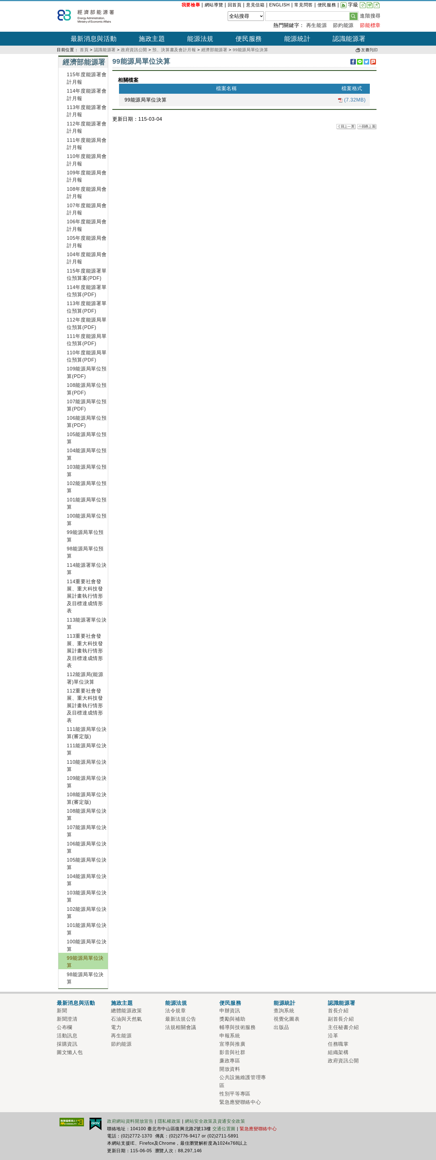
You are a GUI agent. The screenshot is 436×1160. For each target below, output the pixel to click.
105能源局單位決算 (86, 863)
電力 (116, 1027)
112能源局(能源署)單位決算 (85, 678)
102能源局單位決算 (86, 912)
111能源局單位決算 (86, 749)
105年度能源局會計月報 (86, 241)
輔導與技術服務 (237, 1027)
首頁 (84, 49)
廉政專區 (229, 1060)
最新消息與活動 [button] (94, 38)
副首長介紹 (341, 1019)
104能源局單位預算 (86, 454)
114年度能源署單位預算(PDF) (86, 291)
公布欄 (64, 1027)
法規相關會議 (180, 1027)
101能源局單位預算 (86, 503)
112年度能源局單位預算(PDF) (86, 323)
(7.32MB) (352, 100)
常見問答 (303, 5)
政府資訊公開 (134, 49)
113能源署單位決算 (86, 623)
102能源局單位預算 (86, 487)
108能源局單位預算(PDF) (86, 388)
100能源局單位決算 (86, 945)
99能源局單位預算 (85, 536)
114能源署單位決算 (86, 568)
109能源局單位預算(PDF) (86, 372)
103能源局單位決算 (86, 896)
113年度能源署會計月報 (86, 111)
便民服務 (327, 5)
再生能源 (316, 25)
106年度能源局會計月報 (86, 225)
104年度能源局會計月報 (86, 258)
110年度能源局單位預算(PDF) (86, 356)
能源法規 (176, 1003)
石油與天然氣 (126, 1019)
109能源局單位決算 (86, 781)
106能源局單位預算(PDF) (86, 421)
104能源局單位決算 (86, 880)
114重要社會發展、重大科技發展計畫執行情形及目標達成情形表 (85, 596)
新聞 (62, 1010)
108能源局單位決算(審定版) (86, 798)
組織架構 (338, 1052)
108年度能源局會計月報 (86, 192)
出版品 (281, 1027)
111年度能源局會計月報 (86, 143)
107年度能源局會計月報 (86, 209)
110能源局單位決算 (86, 765)
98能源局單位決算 (85, 978)
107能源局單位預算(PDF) (86, 405)
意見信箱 (255, 5)
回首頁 (235, 5)
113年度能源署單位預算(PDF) (86, 307)
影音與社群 (232, 1052)
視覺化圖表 (286, 1019)
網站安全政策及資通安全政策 (215, 1121)
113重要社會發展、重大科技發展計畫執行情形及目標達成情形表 (85, 650)
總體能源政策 (126, 1010)
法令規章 (175, 1010)
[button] (354, 16)
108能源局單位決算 (86, 814)
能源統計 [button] (297, 38)
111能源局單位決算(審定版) (86, 732)
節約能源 (343, 25)
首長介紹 (338, 1010)
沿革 (333, 1035)
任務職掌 (338, 1044)
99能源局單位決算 (250, 49)
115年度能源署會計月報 (86, 78)
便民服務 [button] (249, 38)
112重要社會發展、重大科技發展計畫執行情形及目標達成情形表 (85, 705)
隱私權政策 (169, 1121)
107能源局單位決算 (86, 831)
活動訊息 (67, 1035)
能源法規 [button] (200, 38)
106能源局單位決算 (86, 847)
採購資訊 (67, 1044)
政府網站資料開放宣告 (130, 1121)
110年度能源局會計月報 (86, 160)
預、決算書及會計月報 (174, 49)
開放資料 (229, 1069)
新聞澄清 (67, 1019)
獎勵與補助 (232, 1019)
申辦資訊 (229, 1010)
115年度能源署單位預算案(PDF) (86, 274)
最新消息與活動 (76, 1003)
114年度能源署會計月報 (86, 94)
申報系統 (229, 1035)
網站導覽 (214, 5)
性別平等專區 (235, 1094)
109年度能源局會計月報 (86, 176)
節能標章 (370, 25)
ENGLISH (279, 5)
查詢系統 (284, 1010)
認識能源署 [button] (349, 38)
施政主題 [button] (152, 38)
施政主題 (122, 1003)
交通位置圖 (224, 1128)
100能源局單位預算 (86, 519)
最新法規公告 (180, 1019)
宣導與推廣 (232, 1044)
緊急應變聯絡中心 (240, 1102)
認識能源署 (105, 49)
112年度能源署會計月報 (86, 127)
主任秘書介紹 (343, 1027)
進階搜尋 (370, 16)
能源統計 (285, 1003)
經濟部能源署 (214, 49)
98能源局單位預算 (85, 552)
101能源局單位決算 (86, 928)
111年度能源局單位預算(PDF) (86, 339)
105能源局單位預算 (86, 438)
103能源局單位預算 (86, 470)
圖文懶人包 (70, 1052)
